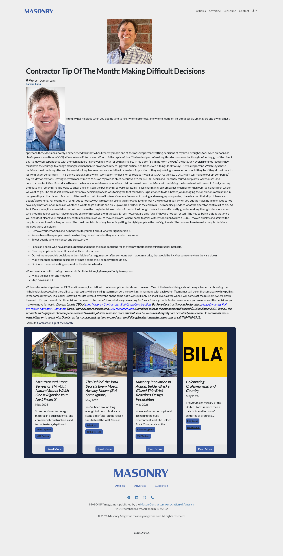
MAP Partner (43, 436)
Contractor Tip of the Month (55, 322)
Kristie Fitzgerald (145, 429)
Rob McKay (92, 425)
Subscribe (230, 10)
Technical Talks (94, 431)
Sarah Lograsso (44, 429)
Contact (244, 10)
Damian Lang (48, 80)
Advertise (215, 10)
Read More (54, 449)
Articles (201, 10)
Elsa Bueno (192, 421)
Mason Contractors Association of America (167, 504)
